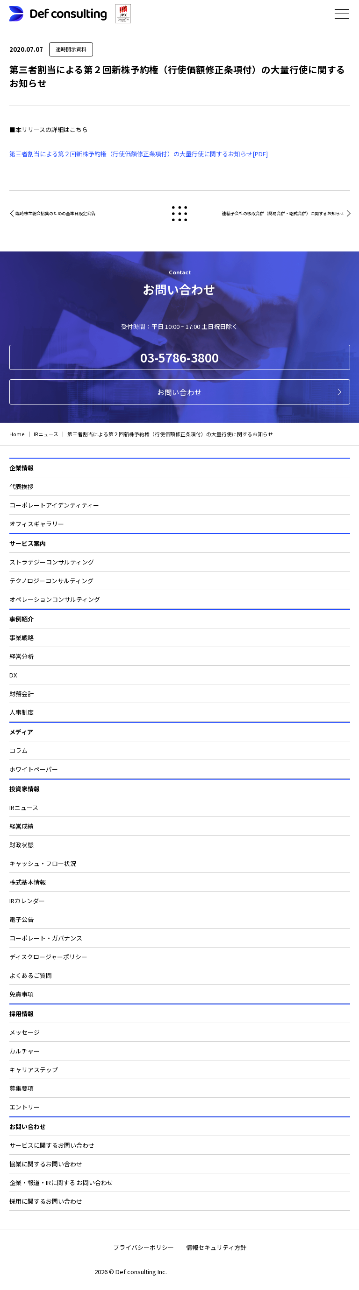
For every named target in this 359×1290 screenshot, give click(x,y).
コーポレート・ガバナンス (45, 938)
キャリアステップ (33, 1069)
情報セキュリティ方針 (216, 1247)
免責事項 (21, 994)
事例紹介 (21, 618)
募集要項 (21, 1088)
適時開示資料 (71, 49)
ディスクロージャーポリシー (48, 956)
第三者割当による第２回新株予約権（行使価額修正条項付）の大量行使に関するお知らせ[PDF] (138, 153)
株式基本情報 (27, 882)
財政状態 (21, 844)
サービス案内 (27, 543)
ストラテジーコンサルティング (51, 562)
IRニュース (23, 807)
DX (13, 674)
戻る (179, 213)
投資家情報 (24, 788)
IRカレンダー (27, 900)
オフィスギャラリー (36, 523)
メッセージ (24, 1032)
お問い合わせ (179, 392)
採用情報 (21, 1013)
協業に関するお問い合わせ (45, 1163)
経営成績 (21, 826)
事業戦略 (21, 637)
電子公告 (21, 919)
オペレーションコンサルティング (54, 599)
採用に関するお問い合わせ (45, 1201)
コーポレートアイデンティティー (54, 505)
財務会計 (21, 693)
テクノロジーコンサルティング (51, 580)
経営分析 (21, 656)
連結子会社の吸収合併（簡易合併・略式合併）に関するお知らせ (283, 213)
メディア (21, 731)
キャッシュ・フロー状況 (42, 863)
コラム (18, 750)
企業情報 (21, 467)
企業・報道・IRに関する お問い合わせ (61, 1182)
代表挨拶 (21, 486)
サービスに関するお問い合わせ (51, 1145)
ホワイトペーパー (33, 769)
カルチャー (24, 1050)
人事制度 (21, 712)
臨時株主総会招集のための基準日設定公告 (55, 213)
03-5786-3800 (179, 357)
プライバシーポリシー (143, 1247)
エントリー (24, 1106)
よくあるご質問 (30, 975)
